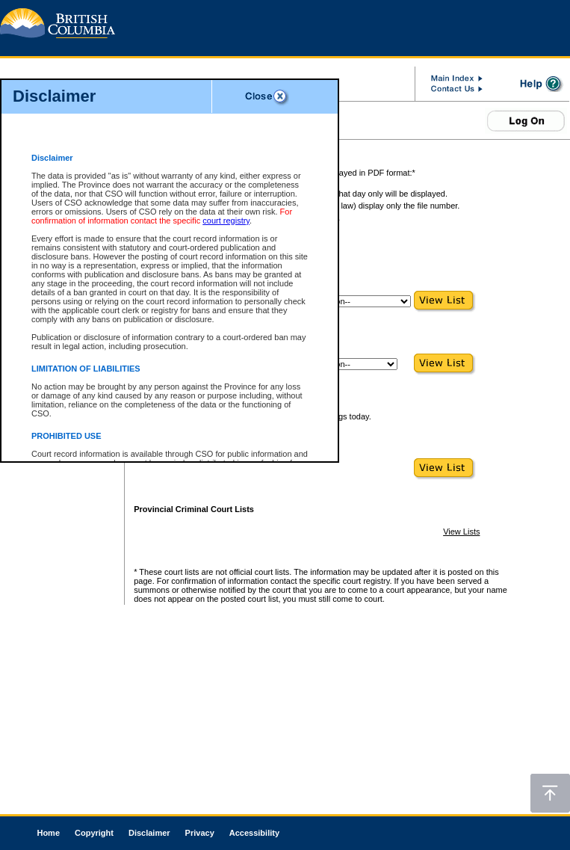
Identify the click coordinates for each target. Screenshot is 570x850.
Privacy (199, 832)
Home (48, 832)
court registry (226, 220)
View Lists (461, 531)
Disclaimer (149, 832)
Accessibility (254, 832)
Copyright (94, 832)
